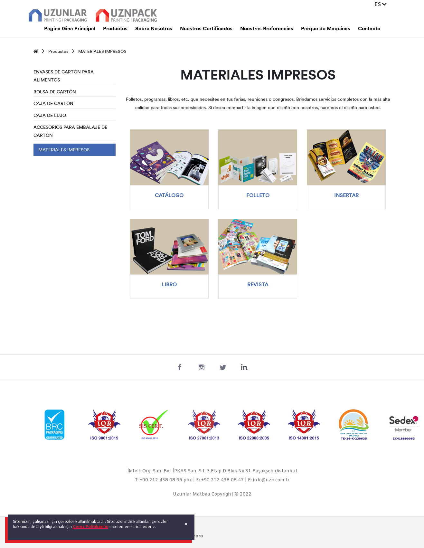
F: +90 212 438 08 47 (220, 480)
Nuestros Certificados (206, 29)
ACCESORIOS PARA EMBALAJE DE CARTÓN (70, 131)
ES (380, 4)
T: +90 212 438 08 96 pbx (163, 480)
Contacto (369, 29)
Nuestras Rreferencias (266, 29)
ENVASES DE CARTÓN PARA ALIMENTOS (63, 76)
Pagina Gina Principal (69, 29)
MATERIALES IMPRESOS (102, 52)
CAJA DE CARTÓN (53, 103)
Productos (115, 29)
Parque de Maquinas (325, 29)
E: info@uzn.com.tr (268, 480)
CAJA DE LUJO (49, 115)
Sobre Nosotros (153, 29)
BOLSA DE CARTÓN (54, 92)
